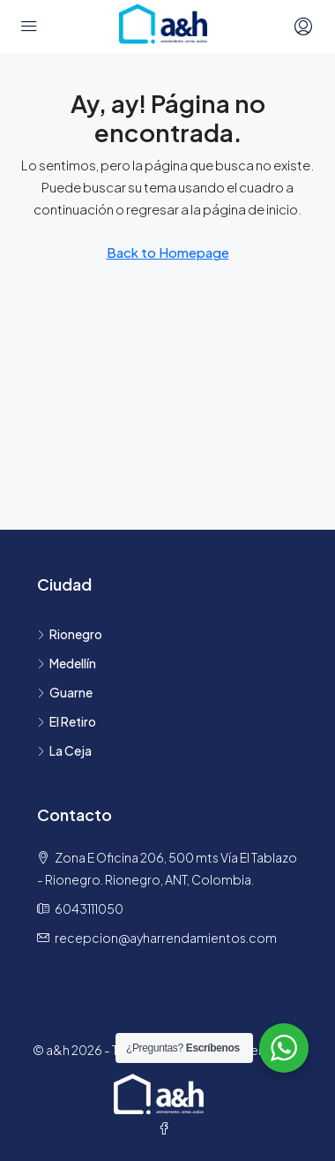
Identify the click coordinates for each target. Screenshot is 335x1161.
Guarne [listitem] (65, 692)
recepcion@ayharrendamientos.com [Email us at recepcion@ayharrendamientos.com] (166, 938)
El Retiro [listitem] (66, 721)
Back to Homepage (168, 252)
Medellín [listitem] (66, 663)
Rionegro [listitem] (69, 634)
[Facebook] (167, 1128)
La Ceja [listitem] (64, 750)
